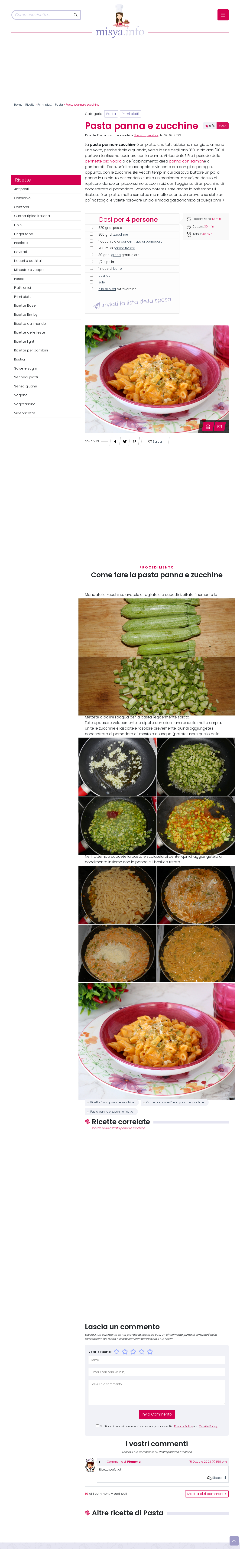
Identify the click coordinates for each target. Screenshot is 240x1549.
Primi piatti (44, 104)
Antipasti (21, 189)
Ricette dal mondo (30, 323)
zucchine (120, 235)
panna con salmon (186, 161)
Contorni (21, 207)
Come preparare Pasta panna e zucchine (175, 1102)
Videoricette (24, 413)
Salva (155, 442)
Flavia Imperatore (146, 135)
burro (117, 269)
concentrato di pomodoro (141, 242)
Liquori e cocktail (28, 261)
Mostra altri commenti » (207, 1494)
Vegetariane (25, 404)
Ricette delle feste (29, 332)
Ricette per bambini (31, 350)
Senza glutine (25, 386)
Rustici (19, 359)
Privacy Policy (183, 1426)
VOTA (222, 125)
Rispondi (217, 1478)
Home (18, 104)
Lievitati (20, 252)
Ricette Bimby (26, 314)
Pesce (19, 279)
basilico (104, 276)
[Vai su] (234, 1541)
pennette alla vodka (103, 161)
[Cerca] (41, 15)
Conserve (22, 198)
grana (116, 255)
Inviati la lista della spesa (132, 302)
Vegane (21, 395)
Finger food (23, 234)
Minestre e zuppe (29, 270)
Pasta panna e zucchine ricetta (111, 1111)
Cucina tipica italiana (32, 216)
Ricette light (24, 341)
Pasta (59, 104)
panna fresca (124, 248)
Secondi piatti (26, 377)
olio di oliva (107, 289)
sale (101, 282)
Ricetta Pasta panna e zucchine (112, 1102)
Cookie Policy (208, 1426)
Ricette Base (25, 305)
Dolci (18, 225)
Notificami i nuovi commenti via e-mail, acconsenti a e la (158, 1426)
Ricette (30, 104)
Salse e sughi (25, 368)
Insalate (21, 243)
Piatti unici (22, 288)
